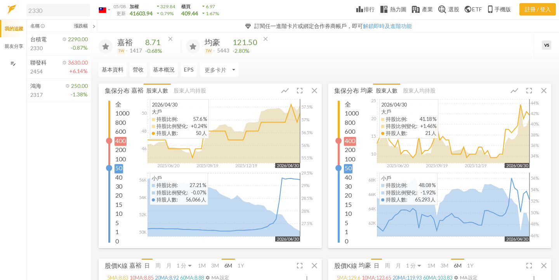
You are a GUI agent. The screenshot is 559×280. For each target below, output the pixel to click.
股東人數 (157, 90)
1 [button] (117, 231)
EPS (189, 69)
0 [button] (117, 241)
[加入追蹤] (106, 46)
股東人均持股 (190, 90)
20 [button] (118, 195)
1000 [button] (122, 113)
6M (228, 265)
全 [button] (118, 104)
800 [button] (120, 122)
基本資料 (112, 69)
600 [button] (120, 131)
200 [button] (120, 149)
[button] (56, 9)
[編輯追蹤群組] (13, 63)
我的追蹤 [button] (14, 29)
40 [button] (118, 177)
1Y (241, 265)
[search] (58, 10)
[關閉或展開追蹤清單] (94, 26)
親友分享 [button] (14, 46)
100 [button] (120, 159)
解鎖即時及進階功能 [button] (387, 26)
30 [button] (118, 186)
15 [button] (118, 204)
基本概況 (164, 69)
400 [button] (120, 140)
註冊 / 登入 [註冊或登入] (538, 9)
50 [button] (118, 168)
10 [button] (118, 213)
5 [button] (117, 222)
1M (202, 265)
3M (215, 265)
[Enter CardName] (219, 70)
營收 (138, 69)
